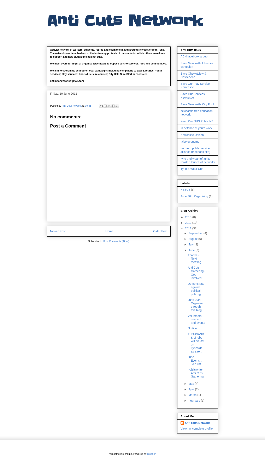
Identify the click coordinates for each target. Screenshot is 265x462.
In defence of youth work (196, 128)
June (191, 250)
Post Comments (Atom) (116, 241)
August (193, 239)
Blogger (151, 453)
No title (192, 328)
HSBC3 (185, 189)
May (191, 383)
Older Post (160, 231)
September (195, 233)
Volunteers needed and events (196, 319)
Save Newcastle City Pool (197, 104)
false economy (190, 141)
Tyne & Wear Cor (192, 168)
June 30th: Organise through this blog (195, 305)
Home (109, 231)
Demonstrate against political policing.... (196, 289)
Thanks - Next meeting (194, 259)
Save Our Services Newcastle (193, 95)
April (191, 389)
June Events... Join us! (195, 360)
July (191, 244)
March (192, 395)
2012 (188, 222)
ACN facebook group (194, 56)
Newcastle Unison (192, 135)
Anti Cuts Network (124, 21)
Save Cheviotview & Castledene (193, 75)
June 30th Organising (194, 196)
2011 (188, 228)
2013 (188, 217)
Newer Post (57, 231)
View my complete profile (197, 428)
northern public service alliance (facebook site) (195, 150)
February (194, 400)
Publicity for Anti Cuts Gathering (196, 373)
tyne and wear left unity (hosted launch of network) (198, 160)
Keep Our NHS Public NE (197, 121)
